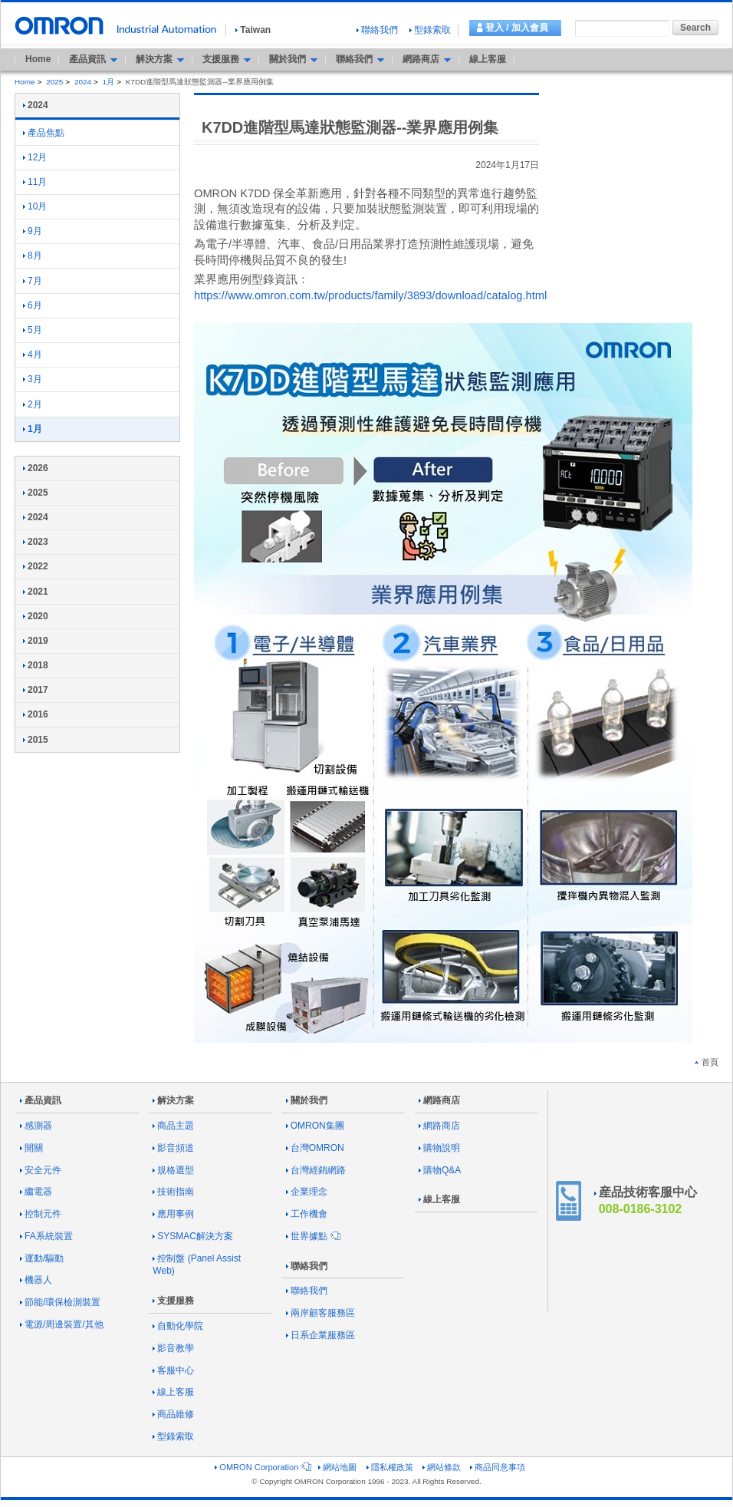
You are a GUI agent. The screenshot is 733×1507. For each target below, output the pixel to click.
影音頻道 (173, 1148)
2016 (35, 714)
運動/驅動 (42, 1258)
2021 (35, 591)
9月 (32, 231)
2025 (54, 81)
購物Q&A (440, 1170)
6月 (32, 305)
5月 (32, 330)
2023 (35, 541)
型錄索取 (430, 30)
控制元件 (40, 1214)
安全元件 (40, 1170)
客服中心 (173, 1370)
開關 (31, 1148)
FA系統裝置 (46, 1236)
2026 (35, 468)
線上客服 (487, 59)
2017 (35, 689)
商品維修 (173, 1414)
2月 (32, 404)
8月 (32, 255)
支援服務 (173, 1300)
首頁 (706, 1062)
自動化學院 (178, 1326)
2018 (35, 665)
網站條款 (441, 1467)
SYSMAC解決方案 (193, 1236)
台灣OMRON (315, 1148)
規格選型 (173, 1170)
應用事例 (173, 1214)
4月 (32, 354)
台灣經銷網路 (316, 1170)
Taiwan (253, 30)
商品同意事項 (497, 1467)
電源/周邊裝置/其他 (62, 1324)
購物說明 (439, 1148)
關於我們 (306, 1100)
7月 (32, 280)
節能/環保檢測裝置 (60, 1302)
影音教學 (173, 1348)
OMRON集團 (315, 1125)
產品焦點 (43, 132)
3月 (32, 379)
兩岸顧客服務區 (320, 1312)
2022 (35, 566)
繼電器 (36, 1191)
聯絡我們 (377, 30)
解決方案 (173, 1100)
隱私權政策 (389, 1467)
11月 (35, 181)
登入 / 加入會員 (516, 27)
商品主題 (173, 1125)
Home (38, 59)
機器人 (36, 1280)
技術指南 (173, 1191)
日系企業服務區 (320, 1335)
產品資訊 (40, 1100)
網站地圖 (337, 1467)
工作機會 (306, 1214)
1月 (109, 81)
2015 (35, 739)
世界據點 (312, 1236)
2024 (82, 81)
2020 (35, 616)
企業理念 (306, 1191)
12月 (35, 157)
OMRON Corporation (262, 1467)
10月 (35, 206)
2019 (35, 640)
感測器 (36, 1125)
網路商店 (439, 1100)
